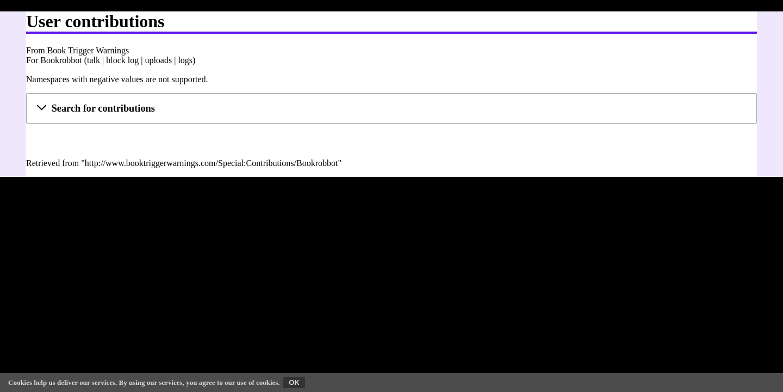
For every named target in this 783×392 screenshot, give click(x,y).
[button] (391, 108)
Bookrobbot (61, 60)
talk (93, 60)
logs (185, 60)
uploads (158, 60)
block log (122, 60)
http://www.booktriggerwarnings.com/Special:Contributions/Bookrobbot (211, 163)
